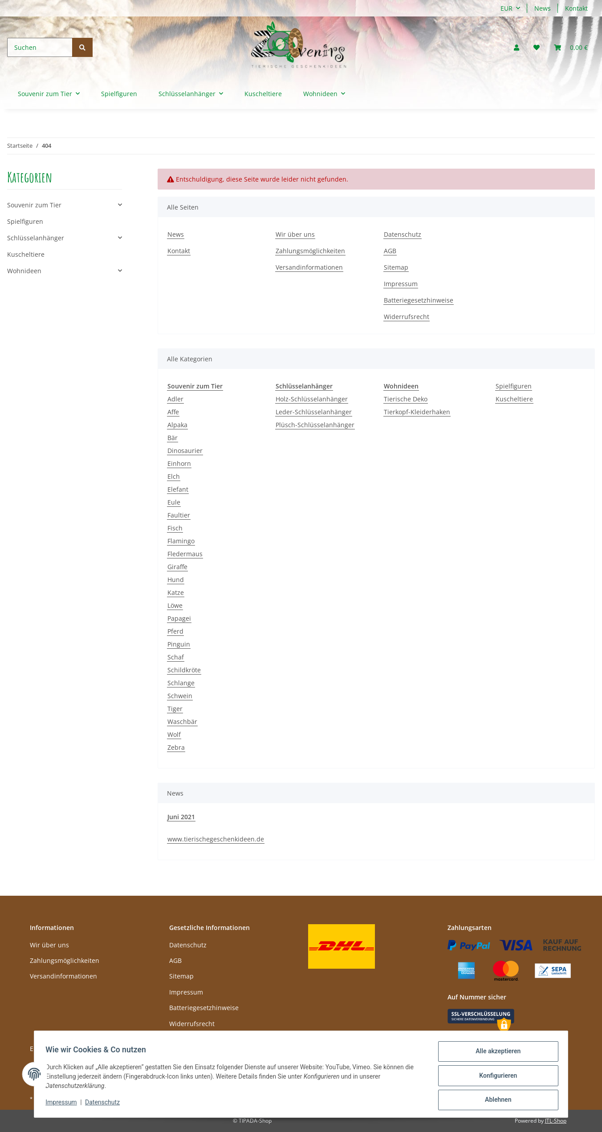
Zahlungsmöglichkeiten (310, 251)
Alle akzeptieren (494, 1054)
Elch (173, 476)
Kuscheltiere (514, 399)
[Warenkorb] (571, 47)
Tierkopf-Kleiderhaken (417, 412)
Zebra (176, 747)
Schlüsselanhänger (35, 238)
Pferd (175, 631)
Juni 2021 (181, 817)
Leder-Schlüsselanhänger (314, 412)
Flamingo (181, 541)
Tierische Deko (405, 399)
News (542, 8)
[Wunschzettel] (536, 47)
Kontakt (576, 8)
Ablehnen (495, 1100)
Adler (175, 399)
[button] (516, 47)
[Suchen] (40, 47)
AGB (390, 251)
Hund (175, 579)
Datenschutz (402, 234)
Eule (173, 502)
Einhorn (179, 463)
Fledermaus (185, 554)
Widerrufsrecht (406, 316)
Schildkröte (184, 670)
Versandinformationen (309, 267)
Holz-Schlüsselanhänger (312, 399)
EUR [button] (506, 8)
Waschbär (182, 721)
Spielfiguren (514, 386)
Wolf (174, 734)
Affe (173, 412)
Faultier (178, 515)
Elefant (177, 489)
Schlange (181, 683)
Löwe (175, 605)
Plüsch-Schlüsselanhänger (315, 424)
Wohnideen (24, 271)
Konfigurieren (495, 1077)
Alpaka (177, 424)
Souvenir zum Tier (34, 205)
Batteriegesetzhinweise (418, 300)
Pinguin (178, 644)
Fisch (175, 528)
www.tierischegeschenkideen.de (215, 839)
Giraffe (177, 566)
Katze (175, 592)
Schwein (179, 695)
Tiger (175, 708)
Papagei (179, 618)
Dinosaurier (185, 450)
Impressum (401, 283)
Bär (172, 437)
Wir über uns (295, 234)
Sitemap (396, 267)
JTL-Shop (555, 1120)
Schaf (175, 657)
